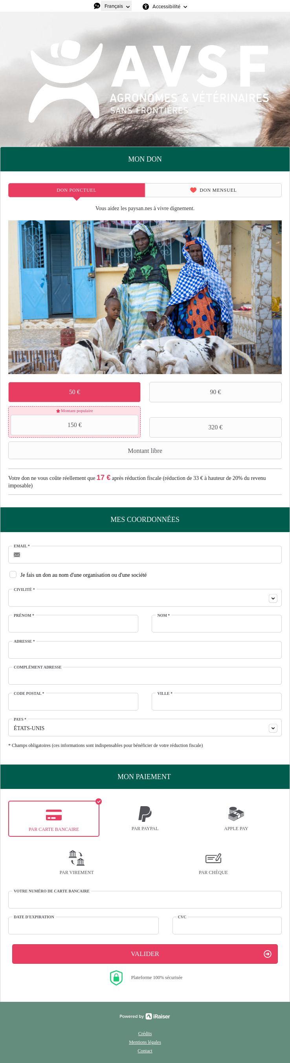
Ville (165, 693)
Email (22, 546)
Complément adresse (38, 667)
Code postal (29, 693)
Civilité (24, 589)
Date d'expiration (34, 917)
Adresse (24, 641)
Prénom (24, 615)
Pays (20, 719)
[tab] (76, 190)
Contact (145, 1051)
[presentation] (77, 190)
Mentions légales (145, 1042)
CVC (182, 917)
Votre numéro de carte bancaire (52, 891)
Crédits (145, 1033)
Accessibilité (166, 6)
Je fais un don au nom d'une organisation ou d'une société (83, 575)
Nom (163, 615)
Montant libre (86, 450)
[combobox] (145, 598)
